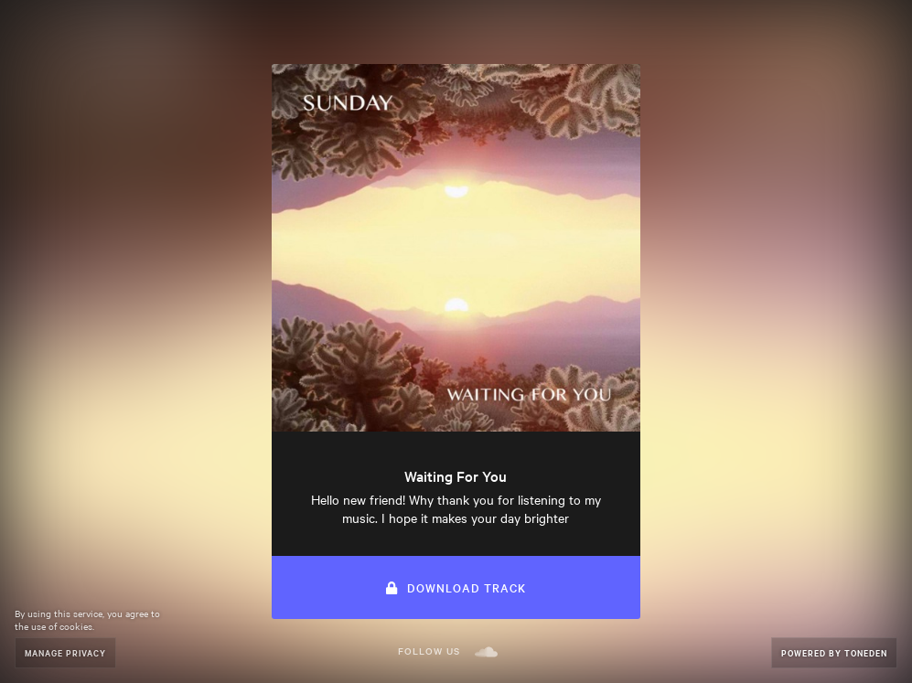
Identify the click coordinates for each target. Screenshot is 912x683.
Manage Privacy (65, 652)
